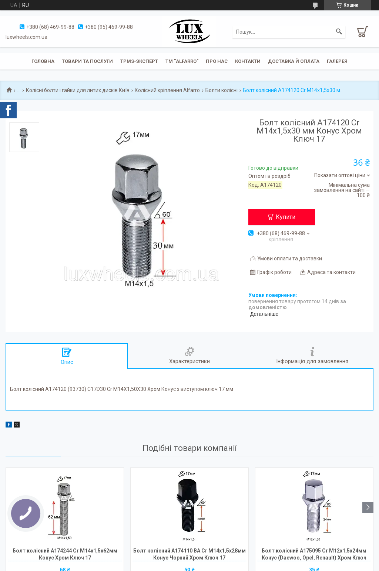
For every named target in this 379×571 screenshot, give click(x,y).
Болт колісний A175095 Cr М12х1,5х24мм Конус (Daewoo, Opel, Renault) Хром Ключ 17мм (314, 555)
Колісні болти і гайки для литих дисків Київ (78, 90)
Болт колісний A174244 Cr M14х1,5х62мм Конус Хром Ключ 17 (65, 554)
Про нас (217, 61)
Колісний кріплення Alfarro (167, 90)
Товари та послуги (87, 61)
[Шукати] (339, 32)
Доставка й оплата (293, 61)
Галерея (337, 61)
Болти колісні (221, 90)
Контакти (248, 61)
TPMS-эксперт (139, 61)
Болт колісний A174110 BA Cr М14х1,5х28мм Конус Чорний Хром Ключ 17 (189, 554)
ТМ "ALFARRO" (181, 61)
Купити (285, 216)
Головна (42, 61)
